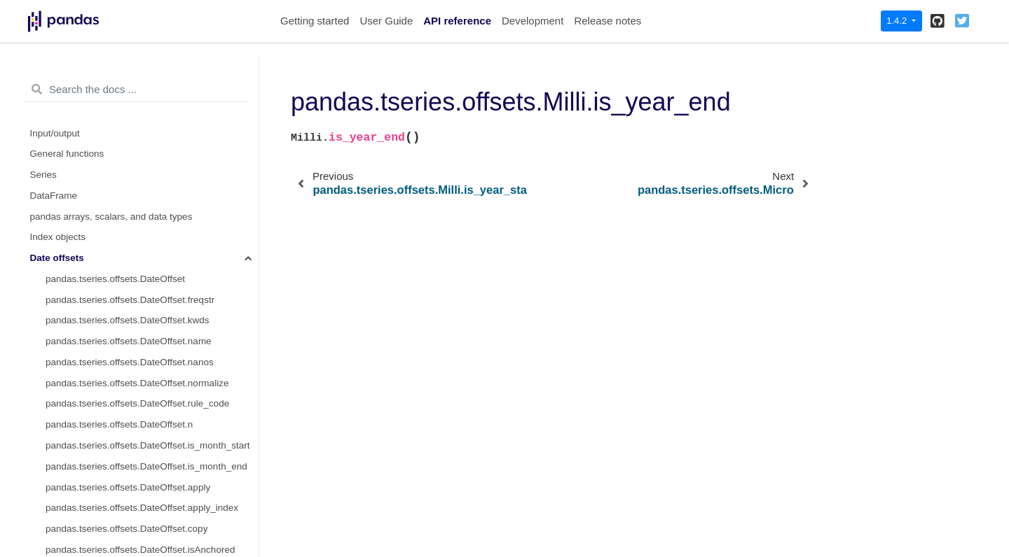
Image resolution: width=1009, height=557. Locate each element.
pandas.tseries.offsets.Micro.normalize (126, 324)
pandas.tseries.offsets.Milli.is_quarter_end (134, 137)
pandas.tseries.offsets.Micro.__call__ (123, 491)
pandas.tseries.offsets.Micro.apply (117, 512)
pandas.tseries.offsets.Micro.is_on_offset (131, 470)
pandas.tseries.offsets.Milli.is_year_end (135, 179)
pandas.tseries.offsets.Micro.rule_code (126, 345)
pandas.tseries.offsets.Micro (104, 199)
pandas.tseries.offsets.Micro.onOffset (123, 428)
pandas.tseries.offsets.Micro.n (108, 366)
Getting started (314, 21)
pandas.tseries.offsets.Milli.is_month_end (132, 95)
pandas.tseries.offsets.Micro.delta (116, 220)
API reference (457, 21)
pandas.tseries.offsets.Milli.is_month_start (133, 74)
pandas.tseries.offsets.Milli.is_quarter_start (135, 116)
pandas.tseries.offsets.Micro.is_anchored (131, 449)
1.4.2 (898, 20)
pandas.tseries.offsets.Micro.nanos (118, 303)
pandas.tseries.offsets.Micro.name (117, 283)
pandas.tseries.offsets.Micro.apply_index (131, 533)
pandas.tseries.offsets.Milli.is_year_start (129, 158)
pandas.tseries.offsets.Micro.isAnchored (129, 407)
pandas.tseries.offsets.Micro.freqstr (119, 241)
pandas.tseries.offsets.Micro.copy (116, 386)
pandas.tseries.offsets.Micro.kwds (116, 262)
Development (532, 21)
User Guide (386, 21)
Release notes (607, 21)
